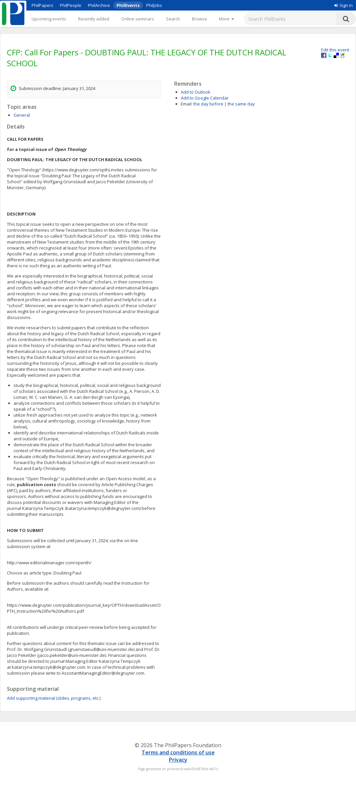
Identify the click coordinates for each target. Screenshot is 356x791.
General (22, 115)
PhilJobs (154, 5)
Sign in (343, 5)
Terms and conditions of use (178, 752)
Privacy (178, 759)
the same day (241, 104)
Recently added (93, 19)
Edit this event (335, 50)
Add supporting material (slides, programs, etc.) (53, 698)
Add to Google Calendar (205, 98)
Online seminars (137, 19)
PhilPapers (42, 5)
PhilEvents (128, 5)
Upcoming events (49, 19)
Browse (199, 19)
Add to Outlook (195, 92)
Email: (186, 104)
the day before (208, 104)
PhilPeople (70, 5)
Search (173, 19)
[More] (226, 19)
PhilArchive (99, 5)
